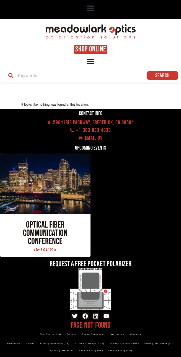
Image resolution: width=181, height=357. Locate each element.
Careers (71, 334)
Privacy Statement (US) (89, 343)
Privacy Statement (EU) (159, 343)
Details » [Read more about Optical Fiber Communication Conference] (45, 250)
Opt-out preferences (61, 350)
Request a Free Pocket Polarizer (90, 264)
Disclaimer (13, 343)
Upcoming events (90, 148)
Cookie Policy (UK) (91, 350)
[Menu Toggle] (90, 61)
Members (135, 334)
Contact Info (90, 113)
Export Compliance (93, 334)
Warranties (117, 334)
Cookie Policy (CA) (120, 350)
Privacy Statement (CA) (54, 343)
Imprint (30, 343)
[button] (90, 8)
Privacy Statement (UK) (124, 343)
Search (163, 75)
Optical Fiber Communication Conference (45, 233)
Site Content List (50, 334)
